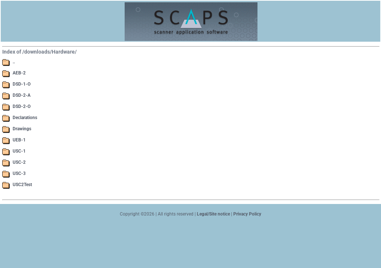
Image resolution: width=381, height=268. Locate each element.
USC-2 (19, 162)
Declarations (25, 117)
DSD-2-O (22, 106)
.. (14, 61)
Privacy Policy (247, 214)
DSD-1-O (22, 84)
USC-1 (19, 151)
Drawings (22, 128)
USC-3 (19, 173)
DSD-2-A (22, 95)
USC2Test (22, 184)
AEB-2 (19, 73)
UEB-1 (19, 140)
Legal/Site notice (213, 214)
